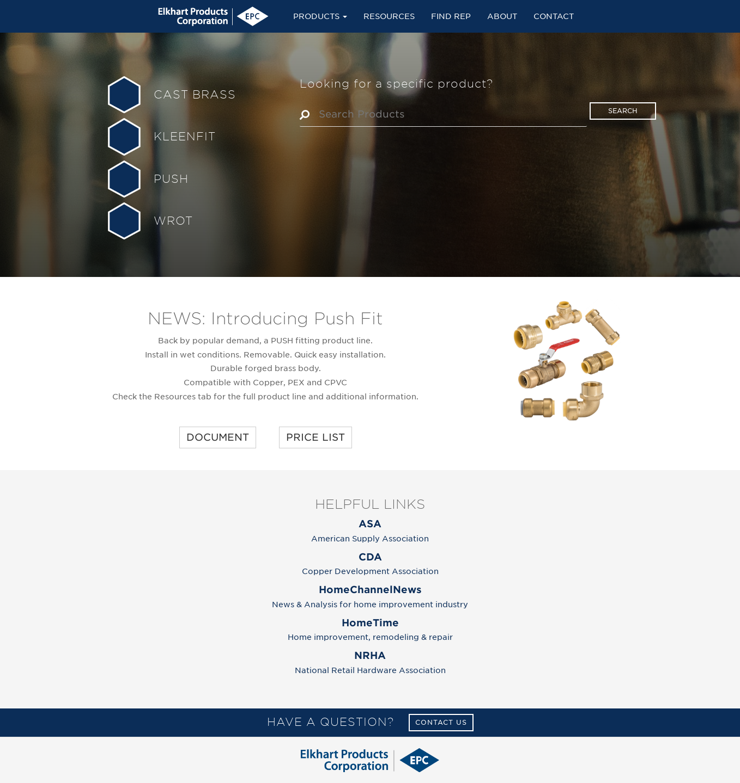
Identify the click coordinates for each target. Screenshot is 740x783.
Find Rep (451, 16)
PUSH (171, 179)
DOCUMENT (217, 437)
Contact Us (441, 722)
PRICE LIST (315, 437)
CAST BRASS (195, 94)
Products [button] (320, 16)
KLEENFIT (185, 136)
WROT (173, 220)
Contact (553, 16)
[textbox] (449, 114)
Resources (389, 16)
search (623, 111)
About (502, 16)
